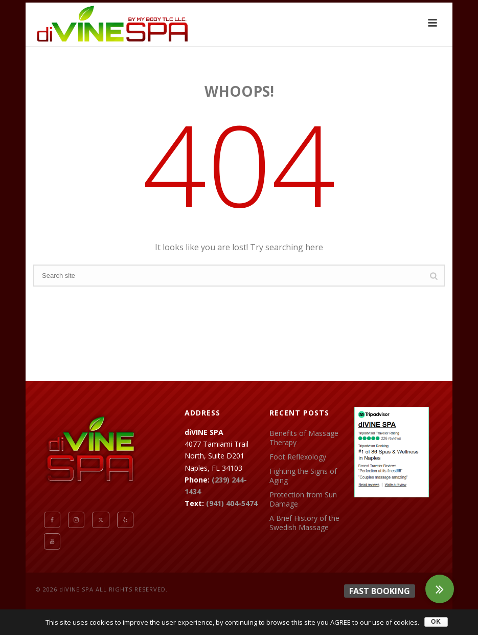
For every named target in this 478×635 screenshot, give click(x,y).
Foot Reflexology (297, 457)
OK (436, 621)
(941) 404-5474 (232, 503)
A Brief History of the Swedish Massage (304, 523)
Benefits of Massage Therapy (303, 438)
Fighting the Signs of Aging (303, 476)
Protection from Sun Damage (303, 499)
